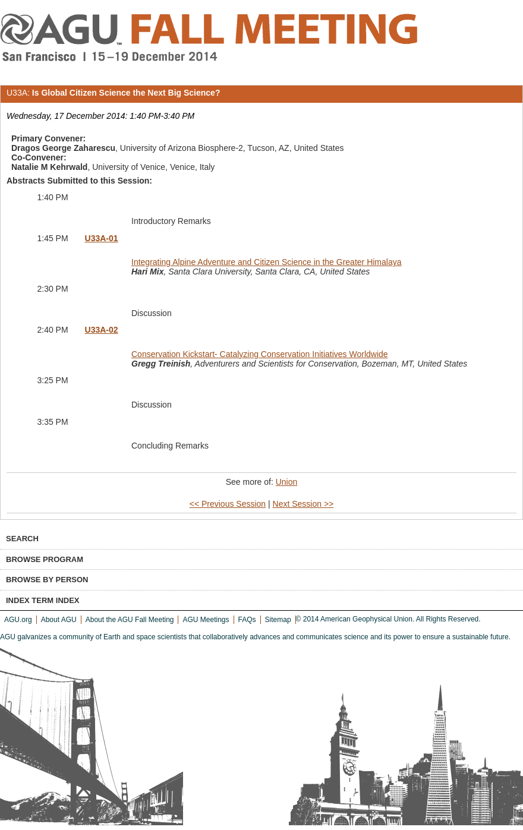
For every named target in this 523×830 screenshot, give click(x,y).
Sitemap (278, 620)
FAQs (247, 620)
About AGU (59, 620)
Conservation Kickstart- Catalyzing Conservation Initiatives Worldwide (259, 354)
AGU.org (18, 620)
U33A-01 (101, 238)
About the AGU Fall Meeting (130, 620)
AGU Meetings (205, 620)
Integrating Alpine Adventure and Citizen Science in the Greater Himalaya (266, 262)
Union (287, 482)
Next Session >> (303, 504)
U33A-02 (101, 329)
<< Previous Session (228, 504)
